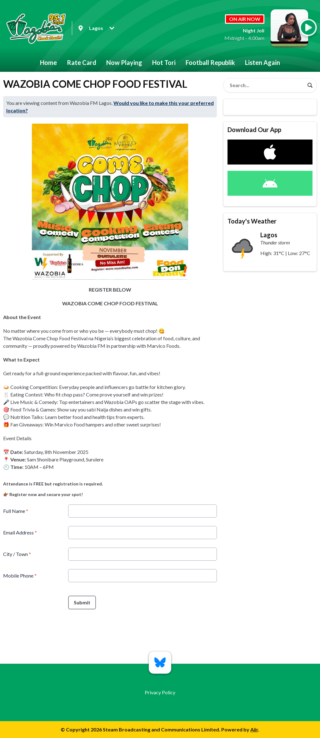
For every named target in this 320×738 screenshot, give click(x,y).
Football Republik (210, 62)
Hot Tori (164, 62)
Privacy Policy (160, 692)
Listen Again (262, 62)
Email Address (20, 532)
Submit (82, 602)
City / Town (17, 554)
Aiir (254, 729)
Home (48, 62)
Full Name (15, 511)
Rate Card (81, 62)
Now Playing (124, 62)
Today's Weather (252, 221)
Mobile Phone (20, 575)
